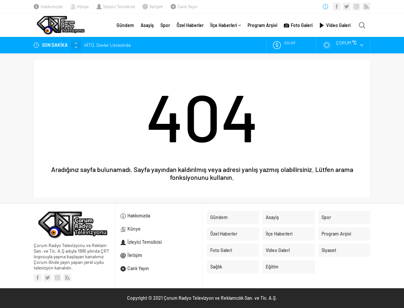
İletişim (156, 6)
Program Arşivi (262, 25)
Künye (83, 6)
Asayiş (147, 25)
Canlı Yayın (187, 6)
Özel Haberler (190, 25)
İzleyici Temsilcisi (119, 6)
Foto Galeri (298, 25)
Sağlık (216, 266)
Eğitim (272, 266)
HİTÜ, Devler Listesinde (107, 45)
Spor (165, 25)
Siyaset (328, 250)
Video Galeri (335, 25)
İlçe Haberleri (225, 25)
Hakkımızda (52, 6)
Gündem (125, 25)
